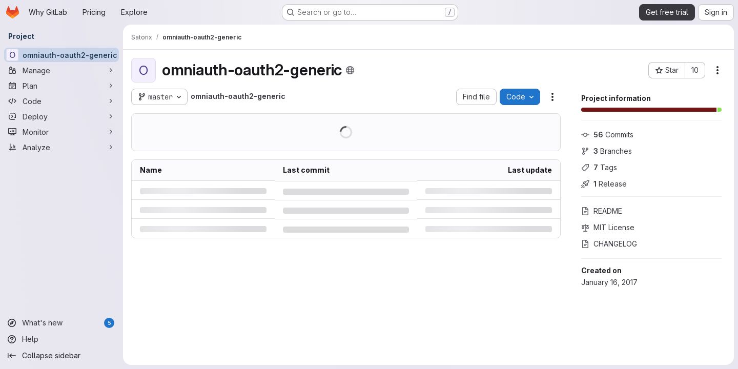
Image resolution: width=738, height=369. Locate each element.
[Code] (61, 101)
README (601, 211)
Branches (606, 151)
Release (604, 183)
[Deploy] (61, 116)
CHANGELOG (609, 243)
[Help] (61, 339)
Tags (599, 167)
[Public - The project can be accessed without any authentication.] (350, 70)
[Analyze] (61, 147)
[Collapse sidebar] (61, 355)
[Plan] (61, 85)
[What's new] (61, 323)
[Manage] (61, 70)
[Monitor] (61, 132)
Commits (607, 134)
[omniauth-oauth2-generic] (61, 55)
